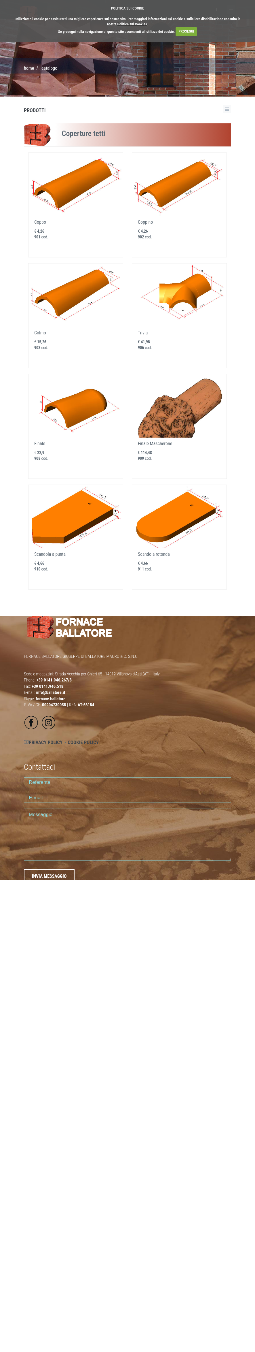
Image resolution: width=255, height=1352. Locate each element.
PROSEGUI (186, 31)
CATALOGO (49, 68)
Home (29, 68)
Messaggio (127, 834)
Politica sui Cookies (132, 24)
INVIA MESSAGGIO (49, 876)
